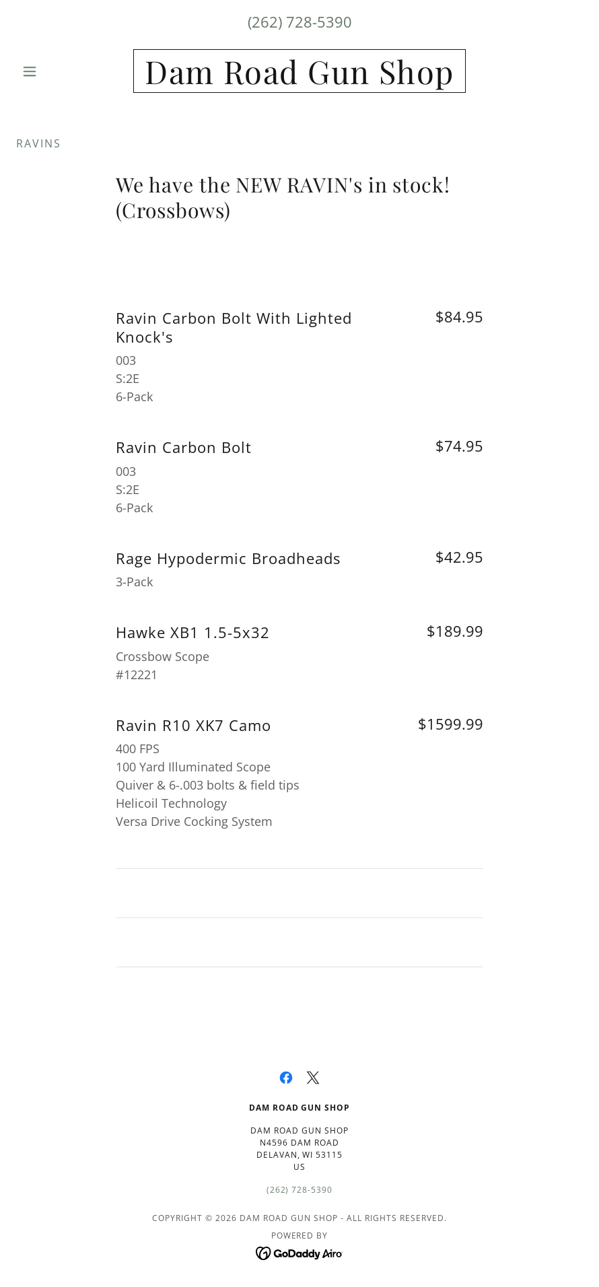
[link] (299, 80)
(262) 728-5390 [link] (300, 21)
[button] (58, 71)
